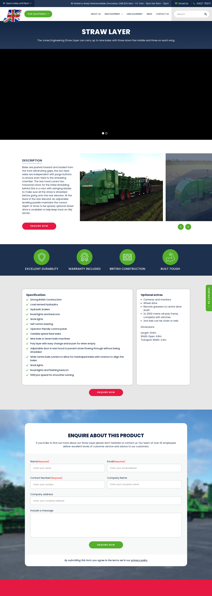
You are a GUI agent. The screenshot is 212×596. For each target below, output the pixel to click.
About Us (96, 14)
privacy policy (139, 560)
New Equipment (112, 14)
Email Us (181, 3)
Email (116, 461)
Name (39, 461)
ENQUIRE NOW (39, 225)
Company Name (117, 478)
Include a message (41, 510)
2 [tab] (106, 133)
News (149, 14)
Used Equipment (135, 14)
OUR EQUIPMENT (37, 14)
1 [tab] (103, 133)
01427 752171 (202, 3)
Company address (41, 494)
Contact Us (162, 14)
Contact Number (46, 478)
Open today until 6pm (17, 3)
